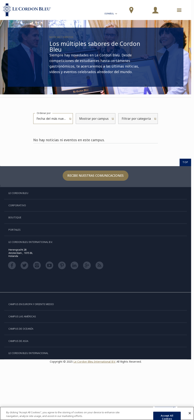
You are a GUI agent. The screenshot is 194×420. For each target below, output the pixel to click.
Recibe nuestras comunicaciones (95, 175)
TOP (185, 162)
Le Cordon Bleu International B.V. (94, 361)
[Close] (190, 413)
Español (111, 14)
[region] (97, 413)
